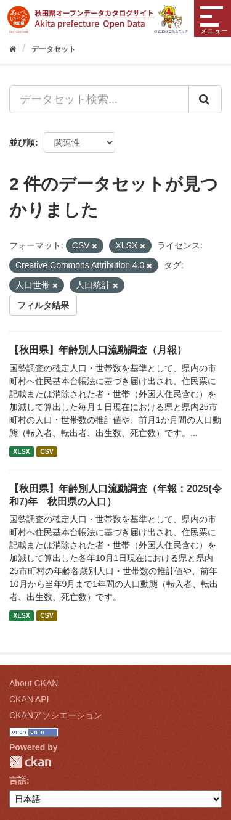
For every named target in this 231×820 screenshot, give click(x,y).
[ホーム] (12, 49)
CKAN (30, 761)
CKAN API (29, 699)
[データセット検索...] (99, 99)
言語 (17, 780)
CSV (47, 451)
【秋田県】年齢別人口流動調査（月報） (98, 350)
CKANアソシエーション (55, 715)
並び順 (22, 142)
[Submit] (205, 99)
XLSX (21, 451)
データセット (53, 49)
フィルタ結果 (43, 305)
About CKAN (33, 683)
